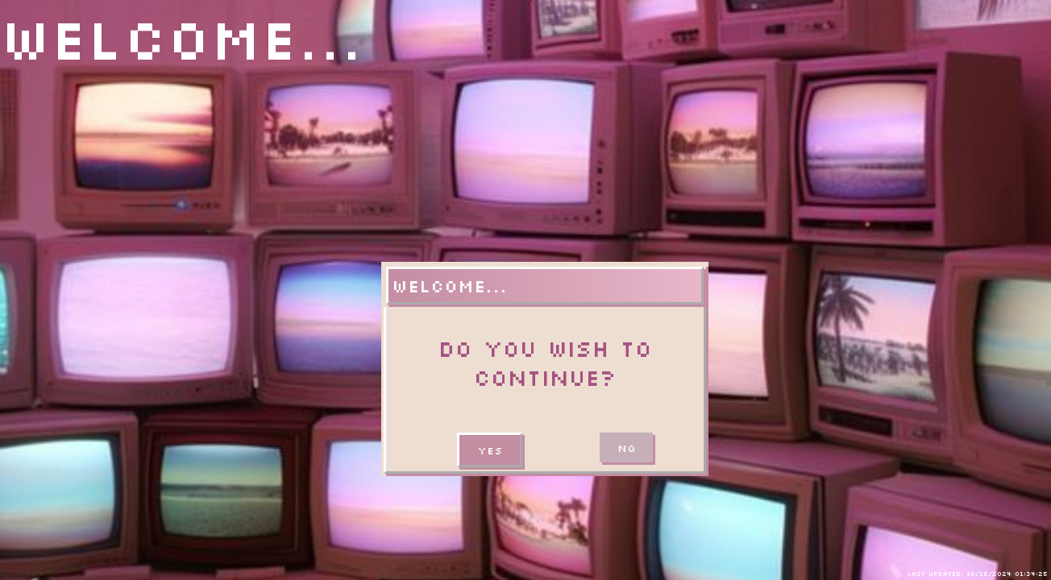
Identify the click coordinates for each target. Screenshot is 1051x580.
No (626, 447)
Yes (489, 450)
